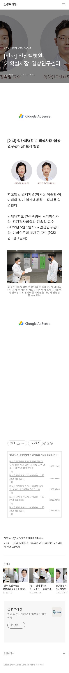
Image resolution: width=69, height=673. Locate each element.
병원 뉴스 (14, 455)
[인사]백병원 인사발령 (30, 455)
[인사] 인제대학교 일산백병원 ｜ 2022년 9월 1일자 (26, 477)
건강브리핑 (10, 4)
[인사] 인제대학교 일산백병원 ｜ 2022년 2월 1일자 (26, 509)
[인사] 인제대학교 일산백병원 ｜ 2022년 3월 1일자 (26, 498)
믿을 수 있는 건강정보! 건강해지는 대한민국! (27, 616)
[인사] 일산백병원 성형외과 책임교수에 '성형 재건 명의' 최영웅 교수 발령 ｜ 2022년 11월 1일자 (27, 464)
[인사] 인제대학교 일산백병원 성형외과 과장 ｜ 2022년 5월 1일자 (26, 488)
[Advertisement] (34, 116)
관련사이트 (9, 653)
